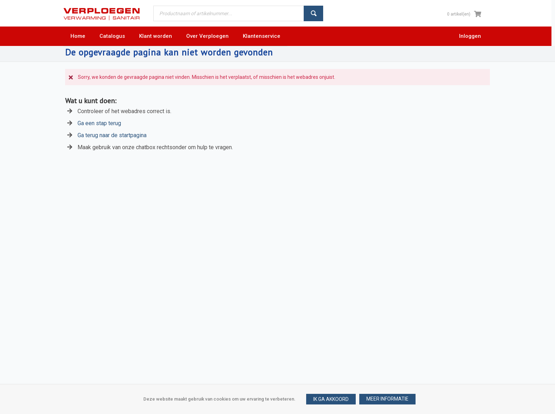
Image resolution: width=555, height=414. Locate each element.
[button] (387, 399)
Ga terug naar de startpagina (112, 135)
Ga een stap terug (99, 123)
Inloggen (470, 36)
